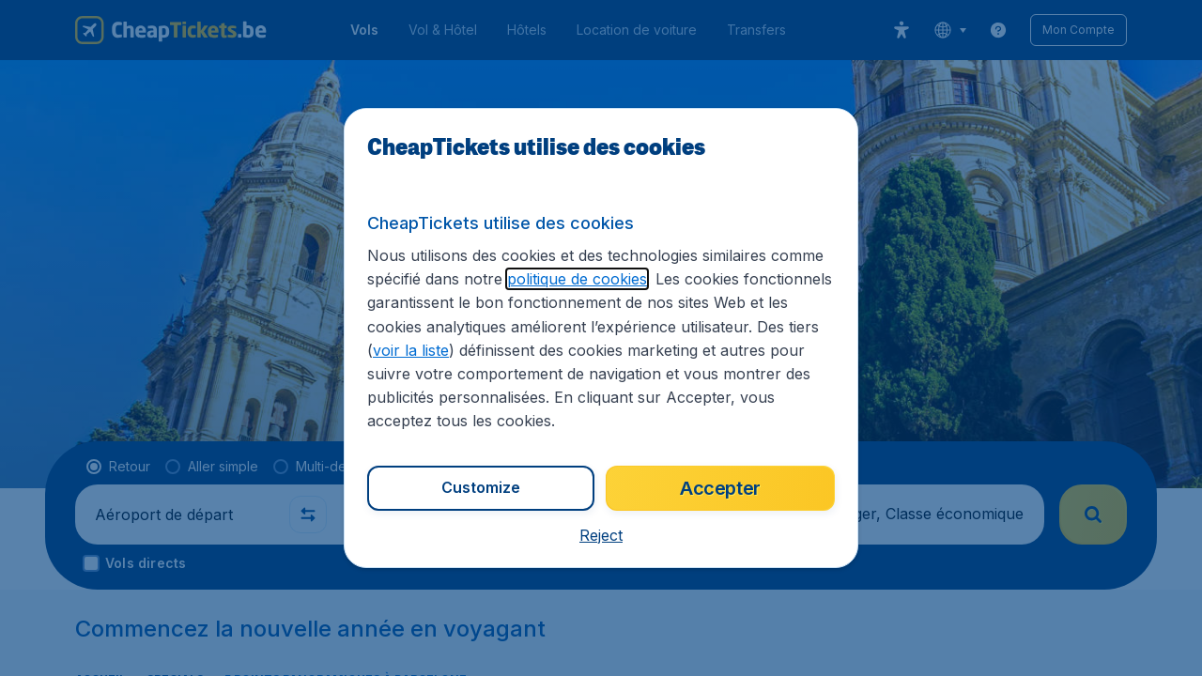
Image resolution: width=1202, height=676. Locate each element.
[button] (601, 535)
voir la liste (411, 350)
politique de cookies (577, 278)
